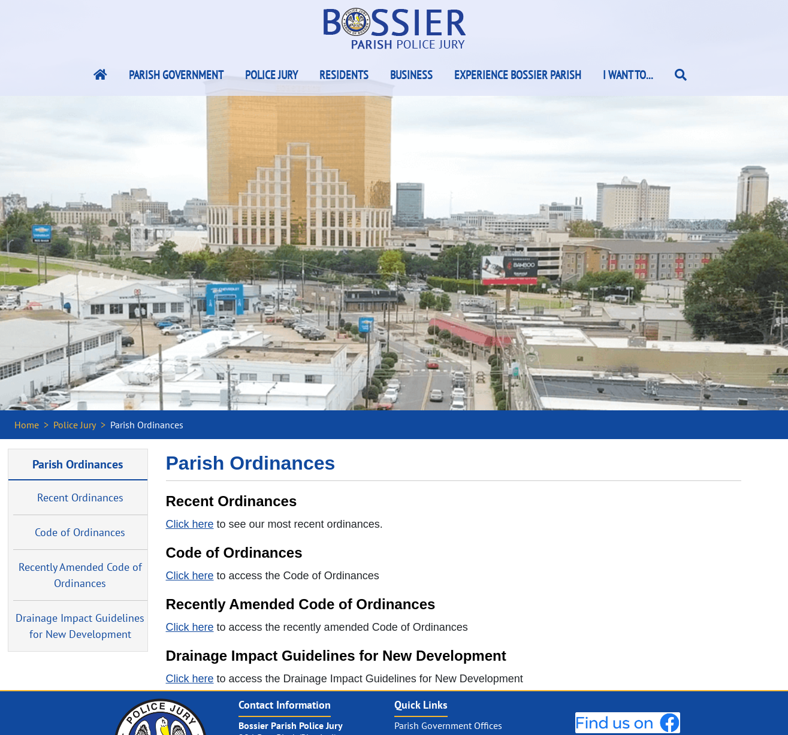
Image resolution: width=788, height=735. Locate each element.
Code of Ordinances (80, 532)
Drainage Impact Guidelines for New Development (80, 626)
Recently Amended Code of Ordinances (80, 575)
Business (411, 75)
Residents (344, 75)
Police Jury (271, 75)
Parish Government (176, 75)
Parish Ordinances (77, 464)
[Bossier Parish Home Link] (100, 75)
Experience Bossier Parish (517, 75)
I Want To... (628, 75)
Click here (190, 524)
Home (26, 425)
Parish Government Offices (448, 725)
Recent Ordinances (80, 497)
